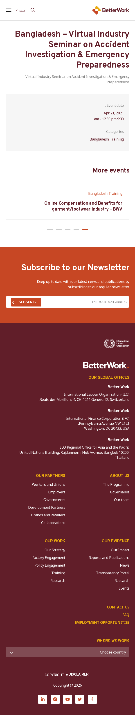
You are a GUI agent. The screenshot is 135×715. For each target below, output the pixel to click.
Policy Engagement (49, 565)
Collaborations (53, 522)
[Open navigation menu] (8, 10)
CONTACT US (118, 607)
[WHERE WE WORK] (67, 652)
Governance (119, 492)
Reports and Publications (109, 557)
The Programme (116, 484)
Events (124, 588)
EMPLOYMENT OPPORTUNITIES (102, 622)
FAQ (125, 614)
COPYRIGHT (54, 675)
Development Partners (46, 507)
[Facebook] (92, 699)
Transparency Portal (112, 572)
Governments (54, 499)
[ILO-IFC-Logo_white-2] (116, 343)
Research (122, 580)
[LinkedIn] (42, 699)
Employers (56, 492)
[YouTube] (67, 699)
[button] (85, 229)
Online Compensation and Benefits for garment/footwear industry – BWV (83, 206)
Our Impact (120, 549)
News (124, 565)
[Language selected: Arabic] (21, 10)
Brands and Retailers (48, 515)
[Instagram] (55, 699)
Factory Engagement (48, 557)
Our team (121, 499)
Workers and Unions (48, 484)
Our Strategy (55, 549)
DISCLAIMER (79, 674)
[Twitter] (79, 699)
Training (58, 572)
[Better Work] (106, 365)
